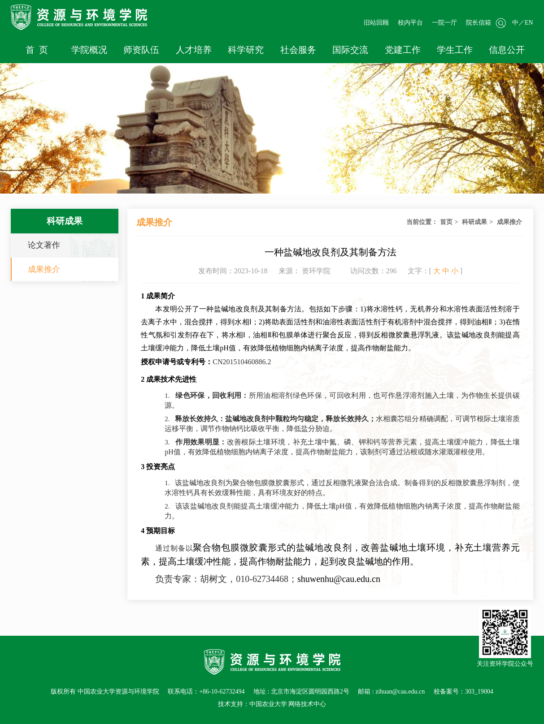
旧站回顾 (376, 22)
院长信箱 (478, 22)
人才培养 (194, 50)
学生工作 (455, 50)
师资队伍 (141, 50)
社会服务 (298, 50)
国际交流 (350, 50)
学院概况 (89, 50)
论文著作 (44, 245)
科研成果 (474, 222)
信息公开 (507, 50)
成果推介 (44, 269)
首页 (446, 222)
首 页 (37, 50)
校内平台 (410, 22)
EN (529, 22)
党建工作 (403, 50)
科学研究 (246, 50)
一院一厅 (444, 22)
